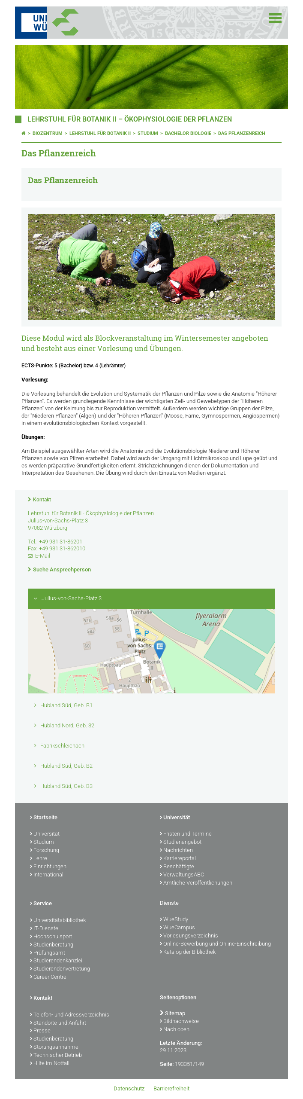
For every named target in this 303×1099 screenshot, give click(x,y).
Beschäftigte (177, 867)
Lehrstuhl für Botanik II (100, 133)
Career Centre (48, 977)
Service (41, 904)
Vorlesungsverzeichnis (189, 936)
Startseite (43, 818)
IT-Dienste (44, 929)
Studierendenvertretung (60, 969)
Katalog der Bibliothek (188, 952)
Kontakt (42, 500)
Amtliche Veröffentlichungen (196, 883)
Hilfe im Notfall (49, 1064)
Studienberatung (51, 945)
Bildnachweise (179, 1022)
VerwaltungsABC (182, 875)
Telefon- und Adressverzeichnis (69, 1015)
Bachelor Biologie (188, 133)
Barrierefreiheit (171, 1088)
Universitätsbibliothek (58, 921)
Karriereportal (178, 859)
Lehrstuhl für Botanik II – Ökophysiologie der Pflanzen (129, 119)
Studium (148, 133)
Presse (40, 1031)
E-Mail (42, 556)
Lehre (38, 859)
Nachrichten (176, 851)
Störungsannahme (54, 1047)
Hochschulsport (51, 937)
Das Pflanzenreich (241, 133)
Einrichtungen (48, 867)
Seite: (167, 1064)
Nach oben (174, 1030)
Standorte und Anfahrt (58, 1023)
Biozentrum (48, 133)
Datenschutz (129, 1088)
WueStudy (174, 920)
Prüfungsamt (47, 953)
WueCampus (177, 928)
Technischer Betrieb (56, 1055)
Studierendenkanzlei (56, 961)
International (46, 875)
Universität (45, 834)
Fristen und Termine (186, 834)
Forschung (44, 851)
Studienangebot (180, 842)
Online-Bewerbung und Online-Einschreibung (215, 944)
